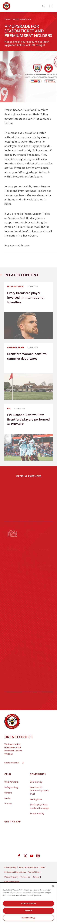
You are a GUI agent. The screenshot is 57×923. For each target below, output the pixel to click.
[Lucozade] (44, 663)
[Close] (53, 886)
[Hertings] (44, 549)
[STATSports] (12, 582)
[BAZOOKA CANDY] (12, 549)
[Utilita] (12, 614)
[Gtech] (16, 506)
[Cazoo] (16, 513)
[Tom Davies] (44, 647)
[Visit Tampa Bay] (28, 598)
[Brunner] (12, 630)
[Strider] (28, 565)
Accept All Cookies (28, 903)
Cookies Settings (28, 918)
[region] (28, 902)
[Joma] (40, 506)
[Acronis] (44, 582)
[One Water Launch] (44, 614)
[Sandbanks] (12, 647)
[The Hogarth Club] (12, 663)
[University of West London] (12, 598)
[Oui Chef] (44, 630)
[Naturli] (28, 614)
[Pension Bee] (44, 533)
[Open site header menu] (50, 6)
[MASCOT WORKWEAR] (44, 598)
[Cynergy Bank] (28, 533)
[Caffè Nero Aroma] (28, 679)
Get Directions (11, 762)
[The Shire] (28, 647)
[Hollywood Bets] (28, 493)
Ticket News (11, 19)
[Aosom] (44, 565)
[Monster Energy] (28, 549)
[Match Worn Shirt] (28, 630)
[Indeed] (40, 512)
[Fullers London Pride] (12, 533)
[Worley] (28, 582)
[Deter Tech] (12, 565)
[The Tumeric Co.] (28, 663)
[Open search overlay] (43, 6)
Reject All (28, 911)
